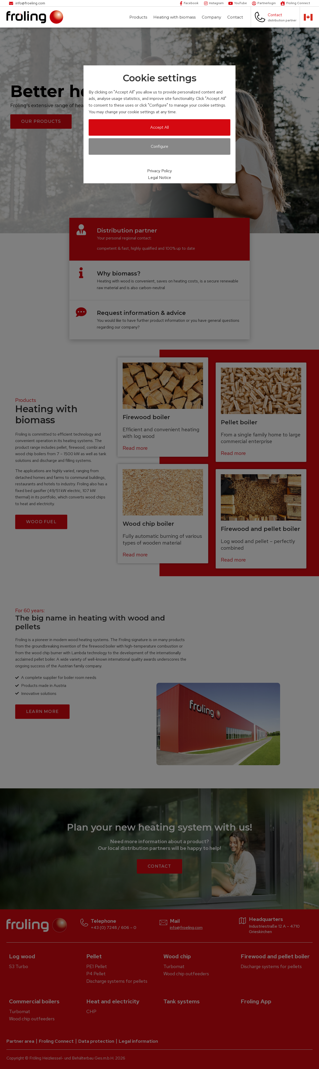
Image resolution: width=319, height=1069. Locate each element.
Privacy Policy (159, 171)
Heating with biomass (175, 17)
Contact (236, 17)
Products (139, 17)
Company (213, 17)
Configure (159, 146)
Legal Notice (159, 177)
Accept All (159, 127)
